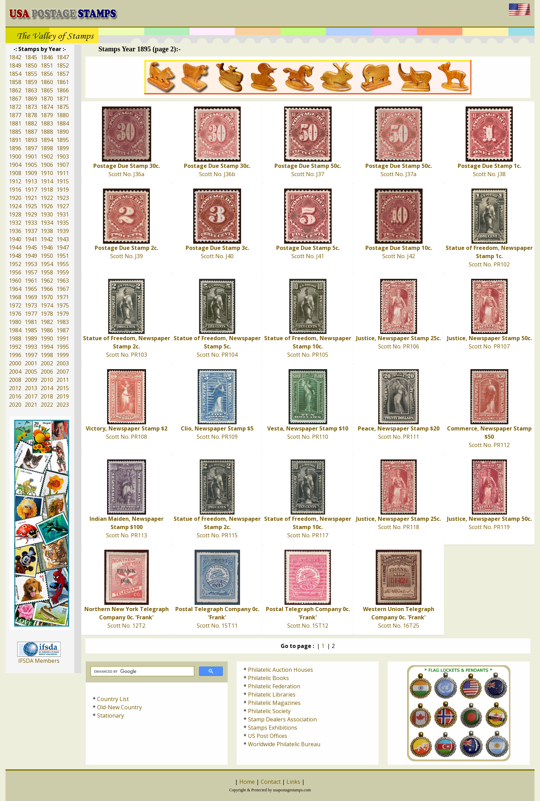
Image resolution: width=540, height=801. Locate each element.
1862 (15, 90)
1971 (62, 297)
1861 (62, 82)
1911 (62, 173)
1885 (15, 131)
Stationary (110, 715)
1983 (62, 322)
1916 (15, 189)
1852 (62, 65)
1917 (31, 189)
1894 (47, 140)
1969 (31, 297)
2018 (47, 396)
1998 (47, 355)
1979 (62, 313)
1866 (62, 90)
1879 (47, 115)
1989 (31, 338)
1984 (15, 330)
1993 (31, 347)
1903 (62, 156)
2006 (47, 371)
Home (247, 781)
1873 (31, 107)
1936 (15, 231)
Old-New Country (119, 707)
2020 (15, 404)
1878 (31, 115)
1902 (47, 156)
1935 (62, 222)
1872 (15, 107)
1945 (31, 247)
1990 (47, 338)
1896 (15, 148)
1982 (47, 322)
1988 (15, 338)
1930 (47, 214)
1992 (15, 347)
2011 (62, 380)
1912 (15, 181)
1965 (31, 289)
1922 (47, 198)
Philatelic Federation (274, 686)
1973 (31, 305)
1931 (62, 214)
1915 (62, 181)
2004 (15, 371)
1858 (15, 82)
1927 (62, 206)
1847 (62, 57)
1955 (62, 264)
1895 (62, 140)
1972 (15, 305)
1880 (62, 115)
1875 (62, 107)
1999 (62, 355)
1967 (62, 289)
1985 (31, 330)
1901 (31, 156)
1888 (47, 131)
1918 (47, 189)
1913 (31, 181)
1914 (47, 181)
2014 (47, 388)
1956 (15, 272)
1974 (47, 305)
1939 (62, 231)
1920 (15, 198)
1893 (31, 140)
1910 (47, 173)
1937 (31, 231)
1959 (62, 272)
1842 (15, 57)
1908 (15, 173)
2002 (47, 363)
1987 (62, 330)
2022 (47, 404)
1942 (47, 239)
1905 (31, 165)
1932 (15, 222)
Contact (271, 781)
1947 (62, 247)
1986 (47, 330)
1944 (15, 247)
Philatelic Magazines (274, 703)
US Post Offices (267, 736)
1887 (31, 131)
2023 (62, 404)
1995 (62, 347)
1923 (62, 198)
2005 (31, 371)
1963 (62, 280)
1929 (31, 214)
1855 (31, 74)
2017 (31, 396)
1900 (15, 156)
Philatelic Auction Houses (280, 669)
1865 (47, 90)
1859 (31, 82)
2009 (31, 380)
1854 (15, 74)
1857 (62, 74)
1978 (47, 313)
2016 (15, 396)
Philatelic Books (268, 678)
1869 (31, 98)
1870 (47, 98)
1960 (15, 280)
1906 (47, 165)
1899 (62, 148)
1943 (62, 239)
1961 (31, 280)
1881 (15, 123)
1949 (31, 256)
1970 (47, 297)
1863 (31, 90)
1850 (31, 65)
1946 (47, 247)
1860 (47, 82)
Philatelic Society (269, 711)
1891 (15, 140)
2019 (62, 396)
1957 (31, 272)
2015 (62, 388)
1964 (15, 289)
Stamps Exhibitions (272, 727)
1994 (47, 347)
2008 (15, 380)
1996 (15, 355)
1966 (47, 289)
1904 (15, 165)
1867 (15, 98)
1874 (47, 107)
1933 (31, 222)
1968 (15, 297)
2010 (47, 380)
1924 (15, 206)
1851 (47, 65)
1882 (31, 123)
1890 (62, 131)
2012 (15, 388)
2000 (15, 363)
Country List (113, 699)
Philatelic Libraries (271, 694)
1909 (31, 173)
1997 (31, 355)
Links (293, 781)
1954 (47, 264)
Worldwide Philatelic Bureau (284, 744)
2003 (62, 363)
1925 (31, 206)
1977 (31, 313)
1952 (15, 264)
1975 (62, 305)
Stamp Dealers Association (282, 719)
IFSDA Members (39, 661)
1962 (47, 280)
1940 (15, 239)
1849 (15, 65)
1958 (47, 272)
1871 (62, 98)
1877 (15, 115)
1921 (31, 198)
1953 (31, 264)
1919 (62, 189)
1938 (47, 231)
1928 (15, 214)
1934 (47, 222)
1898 (47, 148)
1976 (15, 313)
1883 (47, 123)
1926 (47, 206)
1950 (47, 256)
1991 (62, 338)
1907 (62, 165)
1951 (62, 256)
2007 (62, 371)
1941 (31, 239)
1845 (31, 57)
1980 (15, 322)
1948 (15, 256)
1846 (47, 57)
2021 (31, 404)
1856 (47, 74)
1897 (31, 148)
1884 (62, 123)
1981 (31, 322)
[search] (141, 671)
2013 (31, 388)
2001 (31, 363)
